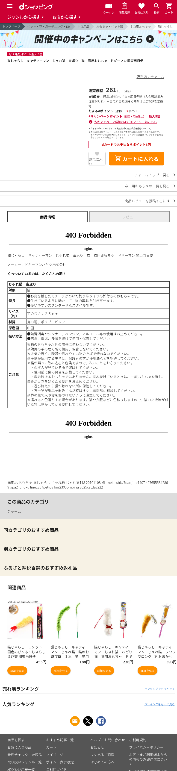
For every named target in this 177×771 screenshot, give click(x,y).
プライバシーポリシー (146, 747)
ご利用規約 (137, 739)
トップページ (11, 26)
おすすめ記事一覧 (60, 739)
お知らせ (97, 747)
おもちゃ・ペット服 (109, 26)
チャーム (14, 511)
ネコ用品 (83, 26)
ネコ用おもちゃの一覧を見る (147, 186)
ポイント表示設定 (60, 761)
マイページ (54, 754)
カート (51, 747)
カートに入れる (137, 158)
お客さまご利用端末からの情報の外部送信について (148, 759)
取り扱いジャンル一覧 (24, 761)
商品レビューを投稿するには (147, 201)
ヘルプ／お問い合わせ (107, 739)
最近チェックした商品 (24, 754)
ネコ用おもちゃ (140, 26)
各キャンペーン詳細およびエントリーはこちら (125, 122)
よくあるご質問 (102, 754)
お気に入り (96, 161)
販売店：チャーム (150, 76)
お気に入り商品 (19, 747)
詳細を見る (17, 670)
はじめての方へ (102, 761)
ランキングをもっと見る (159, 689)
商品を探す (16, 739)
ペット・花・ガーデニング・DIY (49, 26)
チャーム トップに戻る (152, 175)
